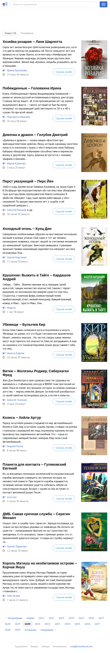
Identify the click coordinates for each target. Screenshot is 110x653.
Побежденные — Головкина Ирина (32, 88)
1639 (17, 629)
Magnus (11, 307)
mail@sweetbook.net (81, 646)
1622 (51, 618)
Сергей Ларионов (17, 546)
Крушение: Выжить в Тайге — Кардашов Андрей (37, 277)
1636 (87, 623)
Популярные (27, 33)
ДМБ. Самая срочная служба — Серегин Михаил (36, 516)
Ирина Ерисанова (17, 70)
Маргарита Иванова (18, 117)
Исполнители (60, 646)
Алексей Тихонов (17, 400)
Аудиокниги (21, 646)
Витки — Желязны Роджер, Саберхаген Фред (36, 373)
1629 (17, 623)
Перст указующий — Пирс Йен (28, 181)
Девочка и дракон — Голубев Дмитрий (35, 134)
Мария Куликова (16, 163)
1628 (7, 623)
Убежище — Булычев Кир (24, 324)
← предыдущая (13, 618)
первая (30, 618)
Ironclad (11, 497)
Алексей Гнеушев (16, 210)
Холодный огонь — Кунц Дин (27, 228)
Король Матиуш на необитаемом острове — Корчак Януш (40, 565)
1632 (47, 623)
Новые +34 (10, 33)
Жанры (34, 646)
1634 (67, 623)
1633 (57, 623)
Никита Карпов (15, 353)
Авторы (45, 646)
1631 (37, 623)
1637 (97, 623)
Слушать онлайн (64, 71)
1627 (101, 618)
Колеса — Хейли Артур (22, 417)
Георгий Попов (15, 446)
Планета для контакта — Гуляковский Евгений (34, 466)
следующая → (48, 629)
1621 (41, 618)
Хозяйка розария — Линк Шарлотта (32, 41)
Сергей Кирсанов (16, 257)
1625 (81, 618)
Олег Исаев (13, 595)
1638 (7, 629)
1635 (77, 623)
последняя (30, 629)
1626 (91, 618)
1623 (61, 618)
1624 (71, 618)
